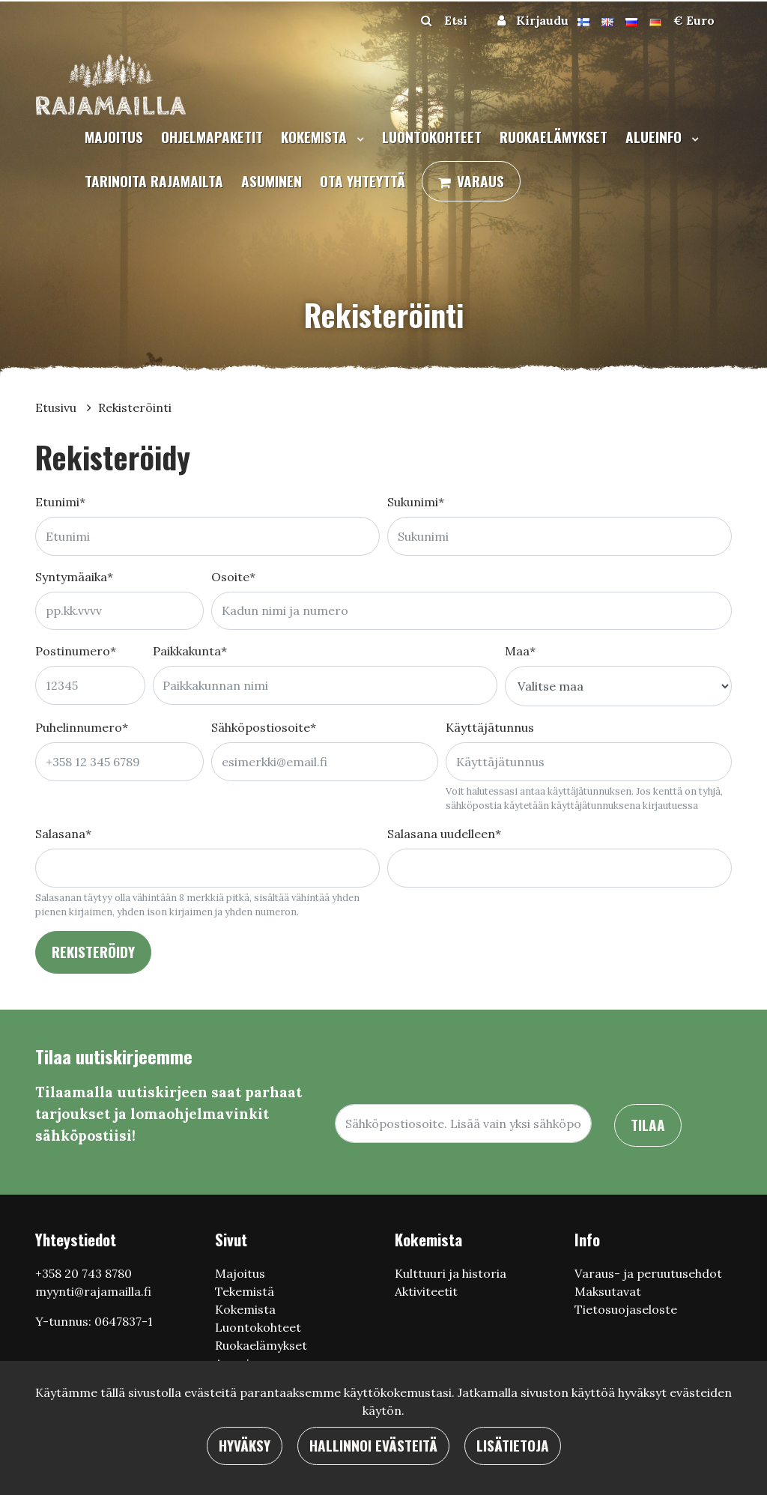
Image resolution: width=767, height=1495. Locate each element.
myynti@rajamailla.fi (93, 1291)
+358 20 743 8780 (83, 1273)
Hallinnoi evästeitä (373, 1445)
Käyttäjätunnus (490, 727)
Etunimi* (60, 501)
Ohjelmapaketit (212, 137)
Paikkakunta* (190, 650)
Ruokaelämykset (553, 137)
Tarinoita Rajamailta (154, 181)
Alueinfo (655, 137)
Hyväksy (244, 1445)
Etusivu (57, 407)
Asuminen (271, 181)
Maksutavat (608, 1291)
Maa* (520, 650)
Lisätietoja (512, 1445)
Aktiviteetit (426, 1291)
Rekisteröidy (93, 951)
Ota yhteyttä (362, 181)
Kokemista (316, 137)
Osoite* (233, 576)
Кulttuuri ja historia (450, 1273)
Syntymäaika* (74, 576)
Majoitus (114, 137)
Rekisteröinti (135, 407)
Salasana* (63, 833)
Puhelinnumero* (81, 727)
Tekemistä (244, 1291)
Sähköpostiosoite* (263, 727)
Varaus (480, 181)
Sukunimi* (415, 501)
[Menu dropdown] (357, 138)
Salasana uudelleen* (444, 833)
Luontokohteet (432, 137)
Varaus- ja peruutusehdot (648, 1273)
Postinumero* (75, 650)
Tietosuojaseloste (626, 1309)
